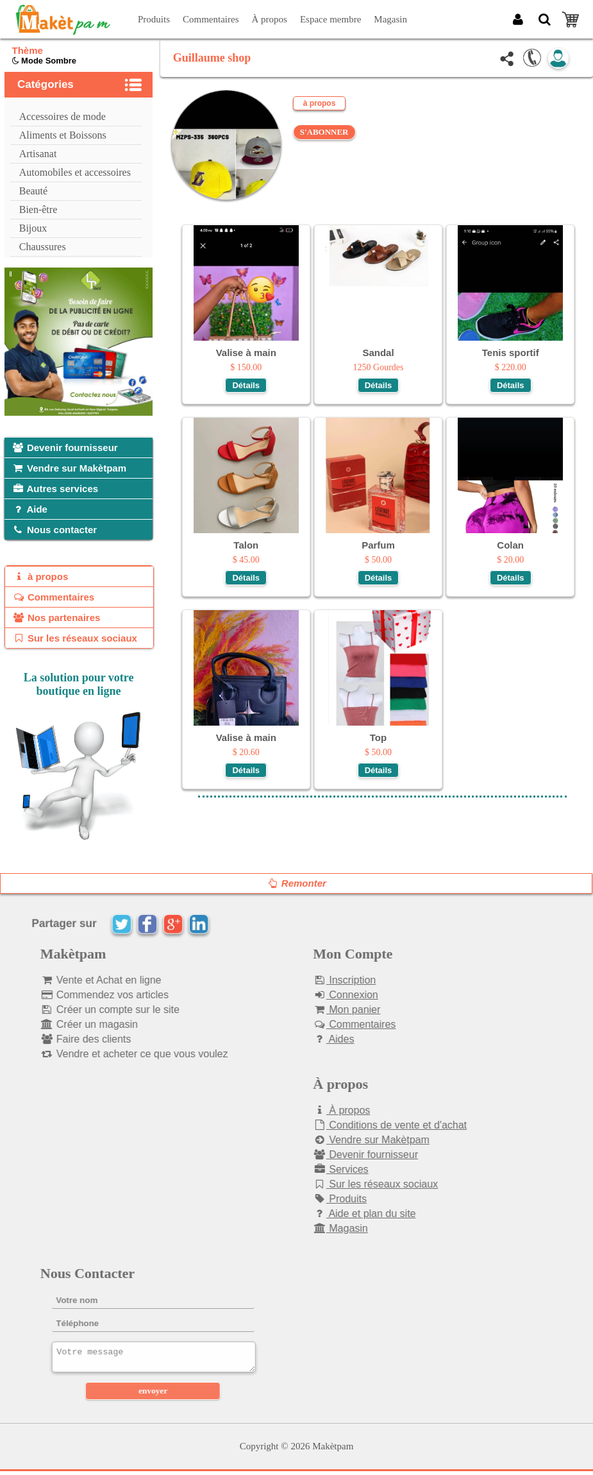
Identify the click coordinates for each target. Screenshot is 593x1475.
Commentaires (210, 19)
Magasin (390, 19)
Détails (246, 385)
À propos (269, 19)
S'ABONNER (324, 132)
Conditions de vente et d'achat (370, 1125)
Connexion (325, 994)
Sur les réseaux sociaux (355, 1184)
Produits (154, 19)
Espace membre (330, 19)
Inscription (324, 980)
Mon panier (326, 1009)
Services (320, 1169)
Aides (313, 1039)
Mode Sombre (44, 60)
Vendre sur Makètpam (351, 1139)
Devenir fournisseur (345, 1154)
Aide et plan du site (344, 1213)
